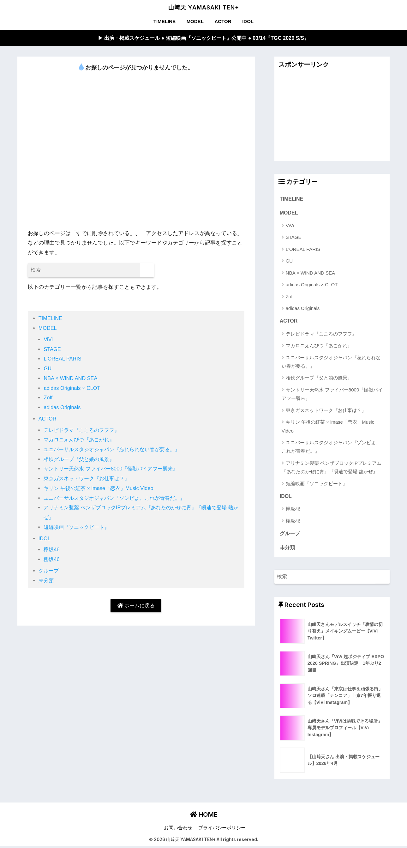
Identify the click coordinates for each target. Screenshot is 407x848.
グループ (49, 571)
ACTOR (222, 21)
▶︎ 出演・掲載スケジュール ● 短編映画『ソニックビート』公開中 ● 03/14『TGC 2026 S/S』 (203, 38)
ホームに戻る (136, 606)
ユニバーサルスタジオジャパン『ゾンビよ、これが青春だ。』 (119, 498)
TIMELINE (164, 21)
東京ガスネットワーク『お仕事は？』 (89, 479)
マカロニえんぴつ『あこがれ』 (81, 440)
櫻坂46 (52, 560)
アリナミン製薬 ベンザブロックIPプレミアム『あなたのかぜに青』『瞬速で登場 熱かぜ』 (331, 468)
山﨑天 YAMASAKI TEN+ (203, 7)
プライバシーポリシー (222, 829)
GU (47, 369)
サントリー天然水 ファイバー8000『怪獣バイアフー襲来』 (115, 469)
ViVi (48, 340)
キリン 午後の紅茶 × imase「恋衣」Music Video (101, 489)
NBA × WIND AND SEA (71, 379)
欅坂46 (52, 550)
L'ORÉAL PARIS (63, 359)
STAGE (52, 350)
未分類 (47, 581)
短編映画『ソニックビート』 (78, 527)
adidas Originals (62, 408)
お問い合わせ (178, 829)
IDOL (248, 21)
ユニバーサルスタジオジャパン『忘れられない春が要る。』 (116, 450)
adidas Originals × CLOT (73, 388)
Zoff (48, 398)
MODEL (195, 21)
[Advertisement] (332, 117)
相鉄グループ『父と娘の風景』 (81, 460)
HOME (204, 816)
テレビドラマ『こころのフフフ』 (84, 430)
